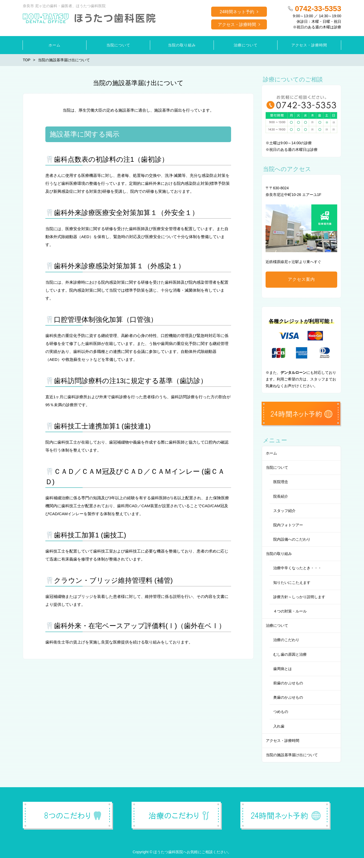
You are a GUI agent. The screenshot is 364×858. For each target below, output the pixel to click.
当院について (277, 467)
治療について (277, 625)
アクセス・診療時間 (237, 24)
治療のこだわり (286, 640)
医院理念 (280, 482)
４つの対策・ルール (290, 611)
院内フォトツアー (288, 525)
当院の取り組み (279, 553)
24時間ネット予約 (237, 12)
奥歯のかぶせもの (288, 697)
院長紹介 (280, 496)
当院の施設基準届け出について (292, 755)
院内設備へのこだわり (291, 539)
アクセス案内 (301, 279)
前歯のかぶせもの (288, 683)
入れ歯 (278, 726)
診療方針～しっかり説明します (299, 597)
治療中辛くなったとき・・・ (297, 568)
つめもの (280, 712)
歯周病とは (282, 669)
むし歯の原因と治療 (290, 654)
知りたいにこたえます (291, 582)
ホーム (271, 453)
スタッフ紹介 (284, 511)
